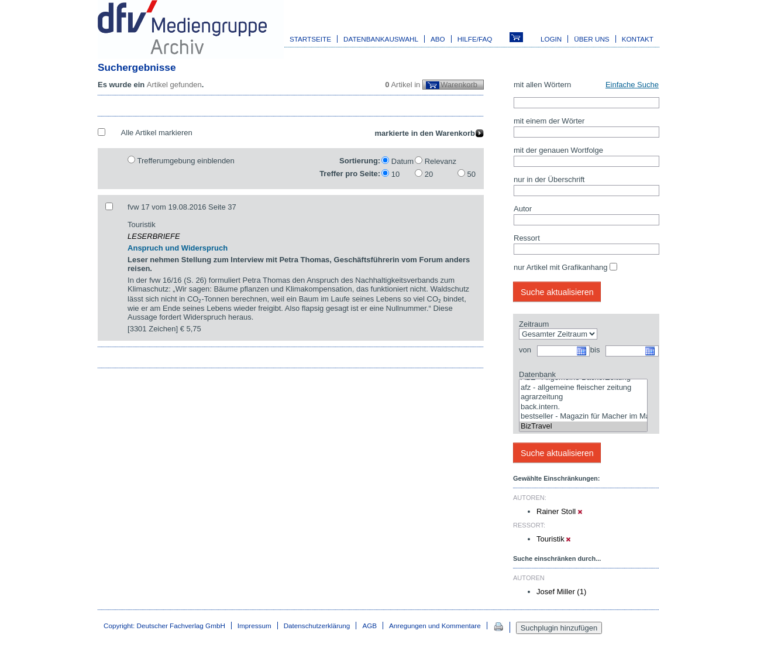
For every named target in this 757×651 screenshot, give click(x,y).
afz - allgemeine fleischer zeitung (583, 388)
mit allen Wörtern (542, 84)
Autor (523, 208)
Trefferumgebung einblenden (185, 160)
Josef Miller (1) (561, 591)
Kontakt (637, 39)
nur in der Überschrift (549, 179)
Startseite (310, 39)
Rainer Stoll (559, 511)
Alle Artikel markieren (156, 132)
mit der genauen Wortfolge (558, 150)
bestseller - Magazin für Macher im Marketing (583, 417)
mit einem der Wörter (549, 121)
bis (595, 349)
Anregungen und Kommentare (435, 625)
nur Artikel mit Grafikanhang (560, 267)
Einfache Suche (632, 84)
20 (429, 174)
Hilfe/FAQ (475, 39)
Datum (402, 161)
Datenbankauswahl (380, 39)
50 (471, 174)
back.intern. (583, 407)
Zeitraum (534, 324)
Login (551, 39)
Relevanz (440, 161)
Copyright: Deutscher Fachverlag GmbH (164, 625)
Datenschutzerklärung (317, 625)
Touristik (553, 538)
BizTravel (583, 426)
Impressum (254, 625)
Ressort (527, 238)
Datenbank (537, 374)
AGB (369, 625)
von (525, 349)
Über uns (591, 39)
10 (395, 174)
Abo (438, 39)
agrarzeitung (583, 397)
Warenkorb (459, 84)
